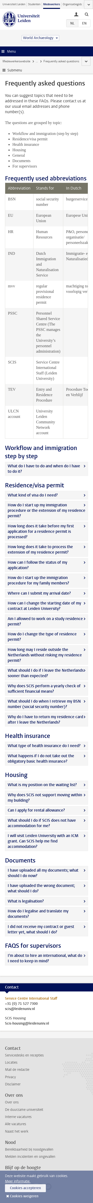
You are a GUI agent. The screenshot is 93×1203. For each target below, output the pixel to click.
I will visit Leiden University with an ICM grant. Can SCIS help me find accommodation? (43, 841)
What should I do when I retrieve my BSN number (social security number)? (44, 704)
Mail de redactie (17, 1069)
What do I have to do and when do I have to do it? (44, 468)
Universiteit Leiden (13, 4)
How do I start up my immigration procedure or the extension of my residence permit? (46, 510)
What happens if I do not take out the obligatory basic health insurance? (41, 758)
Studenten (34, 4)
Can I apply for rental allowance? (36, 810)
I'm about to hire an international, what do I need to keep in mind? (45, 958)
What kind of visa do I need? (33, 495)
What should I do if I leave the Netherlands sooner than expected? (46, 673)
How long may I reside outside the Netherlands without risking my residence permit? (45, 655)
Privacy (10, 1077)
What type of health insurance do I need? (44, 745)
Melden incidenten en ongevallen (30, 1156)
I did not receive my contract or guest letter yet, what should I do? (41, 929)
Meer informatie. (18, 1181)
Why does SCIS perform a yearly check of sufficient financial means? (44, 688)
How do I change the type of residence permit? (42, 636)
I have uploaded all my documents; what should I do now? (43, 873)
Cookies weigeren (24, 1196)
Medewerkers (51, 4)
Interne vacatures (18, 1117)
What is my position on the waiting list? (42, 784)
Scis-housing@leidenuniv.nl (27, 1023)
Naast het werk (16, 1131)
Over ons (12, 1102)
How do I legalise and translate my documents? (38, 913)
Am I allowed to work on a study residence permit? (45, 621)
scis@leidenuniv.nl (20, 1009)
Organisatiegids (72, 4)
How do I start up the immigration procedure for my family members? (38, 580)
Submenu (14, 70)
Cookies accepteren (25, 1188)
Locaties (11, 1062)
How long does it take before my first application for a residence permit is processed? (41, 531)
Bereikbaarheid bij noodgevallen (29, 1149)
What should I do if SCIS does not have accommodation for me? (42, 823)
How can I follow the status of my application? (37, 565)
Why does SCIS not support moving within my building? (45, 797)
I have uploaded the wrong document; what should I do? (41, 888)
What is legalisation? (26, 901)
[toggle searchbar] (87, 14)
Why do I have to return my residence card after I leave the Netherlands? (45, 719)
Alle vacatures (15, 1124)
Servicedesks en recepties (24, 1055)
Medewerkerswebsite (16, 61)
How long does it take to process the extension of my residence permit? (40, 549)
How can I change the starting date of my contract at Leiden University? (44, 606)
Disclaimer (13, 1084)
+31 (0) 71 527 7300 (21, 1004)
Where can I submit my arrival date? (39, 593)
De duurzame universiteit (24, 1109)
